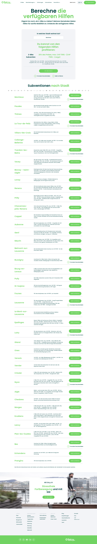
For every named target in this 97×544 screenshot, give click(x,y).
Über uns (53, 513)
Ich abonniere (90, 2)
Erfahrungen (40, 2)
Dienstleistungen (31, 513)
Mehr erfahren (75, 95)
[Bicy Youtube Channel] (26, 539)
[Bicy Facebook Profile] (20, 539)
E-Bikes (22, 2)
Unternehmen (48, 2)
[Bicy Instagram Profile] (23, 539)
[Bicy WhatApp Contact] (33, 539)
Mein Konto (72, 2)
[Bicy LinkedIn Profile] (30, 539)
